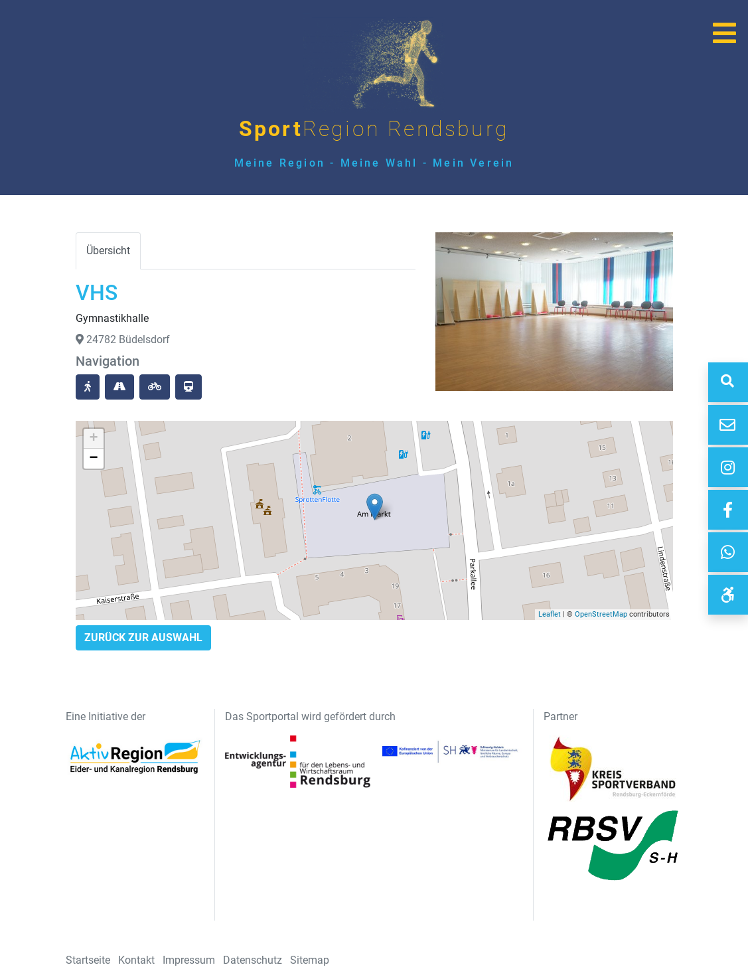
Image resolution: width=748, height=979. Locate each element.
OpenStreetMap (601, 614)
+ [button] (93, 439)
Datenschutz (252, 960)
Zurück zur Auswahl (143, 637)
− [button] (93, 459)
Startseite (88, 960)
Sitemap (309, 960)
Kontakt (136, 960)
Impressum (189, 960)
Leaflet (549, 614)
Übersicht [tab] (108, 250)
